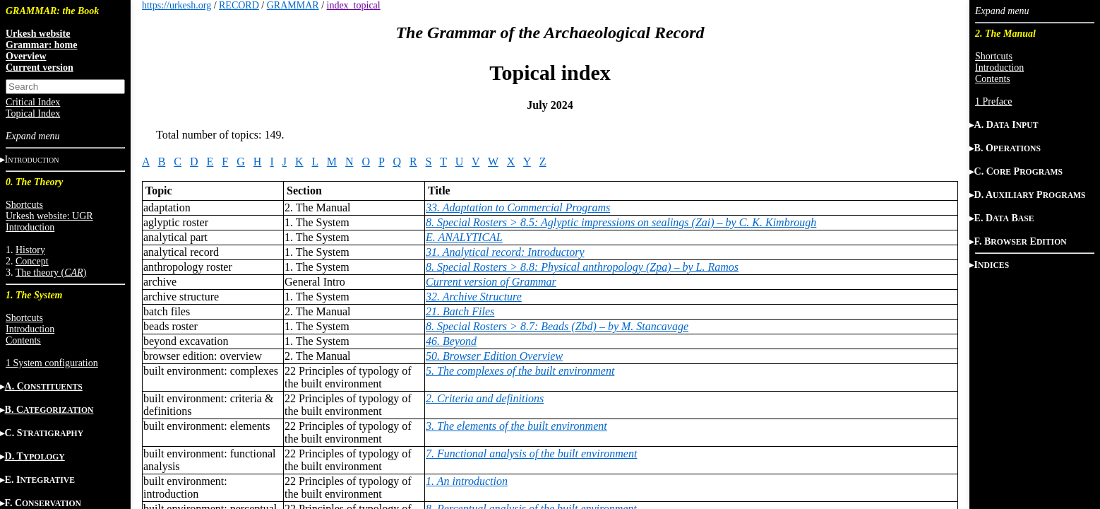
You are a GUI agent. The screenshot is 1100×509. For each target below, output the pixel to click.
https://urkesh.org (176, 5)
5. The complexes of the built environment (520, 371)
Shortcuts (24, 204)
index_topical (354, 5)
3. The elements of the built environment (516, 426)
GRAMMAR (293, 5)
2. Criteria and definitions (485, 398)
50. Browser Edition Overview (494, 356)
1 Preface (993, 101)
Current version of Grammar (491, 282)
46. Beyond (451, 341)
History (30, 250)
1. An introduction (467, 481)
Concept (32, 261)
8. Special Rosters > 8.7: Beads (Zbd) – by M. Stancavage (557, 326)
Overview (26, 56)
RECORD (239, 5)
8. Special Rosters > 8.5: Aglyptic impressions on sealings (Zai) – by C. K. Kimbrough (621, 222)
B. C (49, 409)
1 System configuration (52, 363)
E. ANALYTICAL (464, 237)
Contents (23, 340)
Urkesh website (38, 33)
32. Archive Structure (474, 297)
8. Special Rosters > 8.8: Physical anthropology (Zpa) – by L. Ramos (582, 267)
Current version (39, 67)
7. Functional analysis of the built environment (531, 453)
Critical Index (33, 102)
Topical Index (33, 113)
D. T (35, 456)
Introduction (30, 227)
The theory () (51, 272)
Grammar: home (41, 45)
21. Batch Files (460, 311)
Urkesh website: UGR (49, 216)
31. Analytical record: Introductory (505, 252)
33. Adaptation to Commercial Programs (518, 207)
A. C (44, 386)
